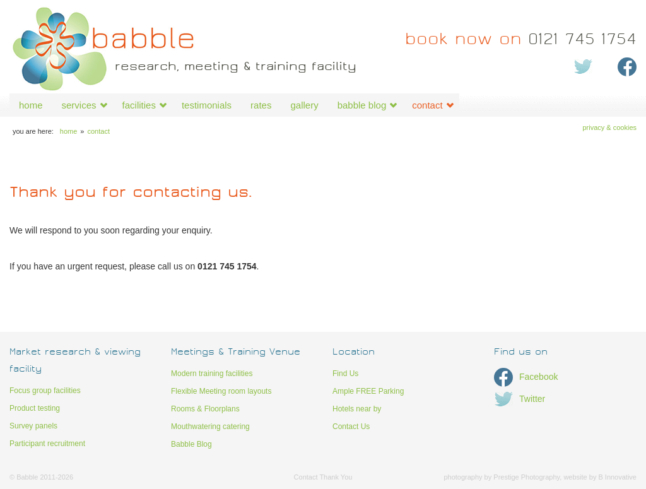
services (79, 105)
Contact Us (351, 426)
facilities (139, 105)
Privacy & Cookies (609, 127)
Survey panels (33, 425)
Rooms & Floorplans (205, 408)
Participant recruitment (47, 443)
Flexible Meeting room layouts (221, 391)
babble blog (362, 105)
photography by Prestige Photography (501, 477)
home (31, 105)
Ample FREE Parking (368, 391)
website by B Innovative (600, 477)
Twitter (519, 399)
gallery (304, 105)
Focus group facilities (45, 390)
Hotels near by (356, 408)
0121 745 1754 (521, 41)
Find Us (345, 373)
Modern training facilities (211, 373)
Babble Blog (191, 444)
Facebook (526, 377)
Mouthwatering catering (210, 426)
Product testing (34, 408)
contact (427, 105)
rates (260, 105)
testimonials (207, 105)
